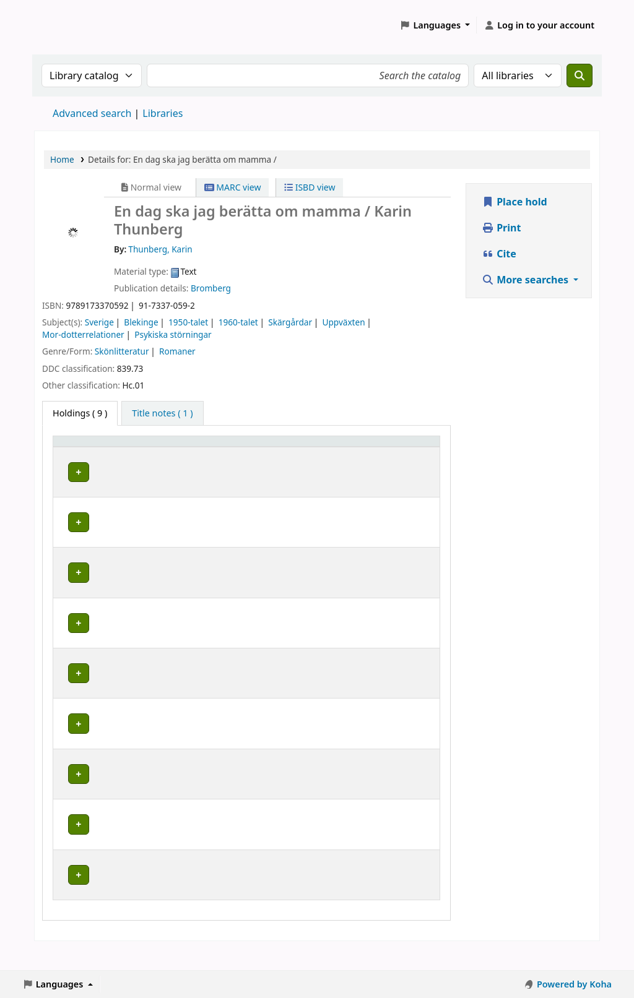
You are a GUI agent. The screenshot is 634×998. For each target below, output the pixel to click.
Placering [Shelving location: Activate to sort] (273, 459)
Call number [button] (336, 453)
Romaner (177, 351)
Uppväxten (344, 322)
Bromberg (211, 288)
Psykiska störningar (173, 334)
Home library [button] (87, 459)
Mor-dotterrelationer (83, 334)
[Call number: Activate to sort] (351, 453)
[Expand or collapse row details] (414, 496)
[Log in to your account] (539, 25)
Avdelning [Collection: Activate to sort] (206, 459)
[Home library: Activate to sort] (116, 453)
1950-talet (188, 322)
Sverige (99, 322)
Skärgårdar (290, 322)
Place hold (514, 202)
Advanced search (92, 113)
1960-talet (238, 322)
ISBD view (309, 187)
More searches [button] (526, 279)
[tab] (162, 413)
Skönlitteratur (122, 351)
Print (501, 227)
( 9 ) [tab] (80, 413)
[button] (435, 25)
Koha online (66, 25)
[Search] (580, 75)
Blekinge (141, 322)
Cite (499, 253)
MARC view (232, 187)
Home (62, 159)
